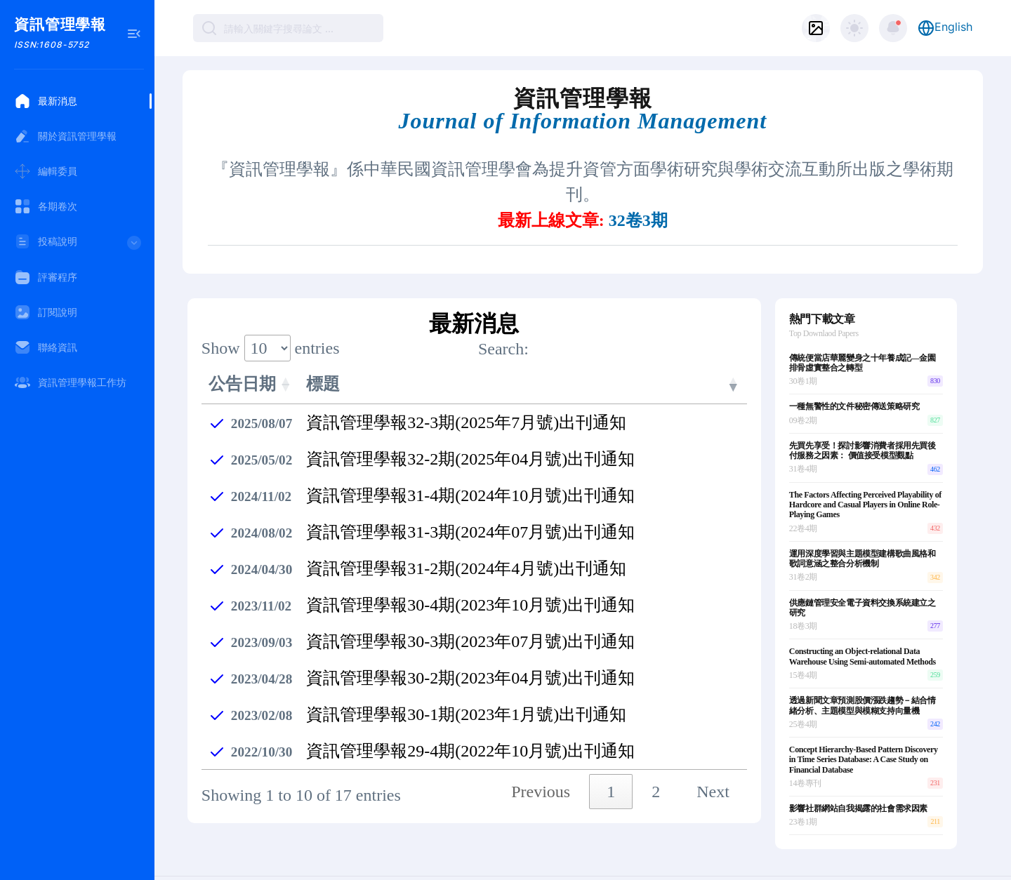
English (945, 28)
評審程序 (45, 277)
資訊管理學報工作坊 (70, 382)
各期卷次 (45, 206)
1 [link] (611, 758)
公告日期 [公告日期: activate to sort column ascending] (242, 350)
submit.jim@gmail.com (451, 864)
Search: (612, 316)
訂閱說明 (45, 312)
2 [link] (656, 758)
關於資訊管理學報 (65, 136)
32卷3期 (638, 187)
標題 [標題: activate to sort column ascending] (323, 350)
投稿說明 (79, 246)
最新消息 (45, 101)
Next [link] (712, 758)
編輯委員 (45, 171)
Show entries (270, 314)
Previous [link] (540, 758)
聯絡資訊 (45, 347)
